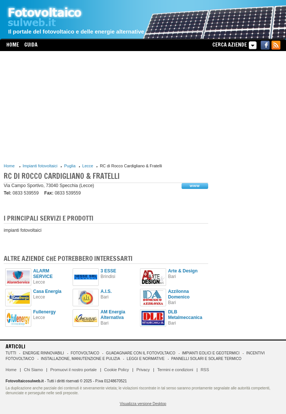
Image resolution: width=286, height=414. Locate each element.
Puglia (70, 166)
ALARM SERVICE (43, 273)
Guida (31, 44)
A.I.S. (106, 291)
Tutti (11, 353)
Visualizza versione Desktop (143, 404)
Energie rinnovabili (43, 353)
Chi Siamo (33, 369)
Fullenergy (44, 312)
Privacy (143, 369)
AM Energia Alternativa (113, 314)
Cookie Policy (116, 369)
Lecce (87, 166)
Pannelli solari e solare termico (206, 359)
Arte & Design (182, 271)
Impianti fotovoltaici (40, 166)
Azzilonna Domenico (179, 294)
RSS (205, 369)
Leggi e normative (146, 359)
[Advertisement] (106, 107)
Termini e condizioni (175, 369)
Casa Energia (47, 291)
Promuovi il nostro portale (73, 369)
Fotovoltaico (85, 353)
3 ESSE (108, 271)
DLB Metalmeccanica (185, 314)
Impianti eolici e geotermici (210, 353)
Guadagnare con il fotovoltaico (140, 353)
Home (12, 44)
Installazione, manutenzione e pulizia (80, 359)
